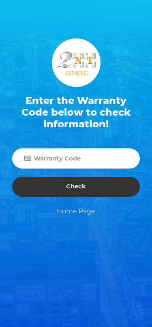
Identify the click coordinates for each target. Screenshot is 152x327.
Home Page (76, 211)
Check (76, 186)
